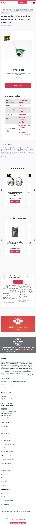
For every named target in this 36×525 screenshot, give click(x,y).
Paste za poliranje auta (8, 444)
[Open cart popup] (31, 3)
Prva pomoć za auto (7, 451)
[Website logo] (3, 3)
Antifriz (3, 448)
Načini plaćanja (5, 504)
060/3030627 (8, 413)
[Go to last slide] (1, 189)
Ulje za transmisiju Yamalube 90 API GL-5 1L (15, 243)
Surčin (13, 523)
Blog (2, 493)
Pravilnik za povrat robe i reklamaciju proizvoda (15, 511)
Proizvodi (23, 2)
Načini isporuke (5, 507)
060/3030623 (8, 401)
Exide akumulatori (6, 463)
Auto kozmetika (5, 437)
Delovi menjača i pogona (16, 9)
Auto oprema (5, 429)
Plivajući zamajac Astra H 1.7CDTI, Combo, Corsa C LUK (15, 193)
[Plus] (22, 80)
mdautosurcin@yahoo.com (12, 385)
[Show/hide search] (29, 3)
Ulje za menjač (5, 440)
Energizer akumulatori (7, 459)
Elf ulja (3, 478)
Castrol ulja (4, 474)
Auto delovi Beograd (23, 351)
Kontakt (3, 497)
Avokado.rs (21, 519)
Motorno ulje (5, 433)
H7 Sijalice (4, 485)
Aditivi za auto (5, 470)
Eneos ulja (4, 481)
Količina (18, 77)
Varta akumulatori (6, 467)
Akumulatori (4, 426)
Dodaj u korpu (18, 85)
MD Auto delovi (5, 9)
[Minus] (13, 80)
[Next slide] (35, 189)
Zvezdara (22, 523)
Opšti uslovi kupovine (7, 500)
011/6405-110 (7, 415)
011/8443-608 (8, 403)
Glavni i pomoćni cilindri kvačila (24, 132)
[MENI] (34, 3)
